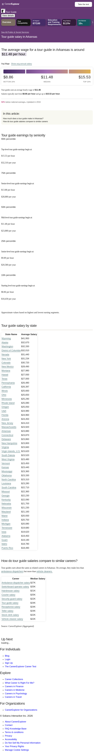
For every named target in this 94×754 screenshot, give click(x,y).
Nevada (5, 354)
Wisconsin (7, 507)
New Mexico (8, 366)
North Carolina (9, 479)
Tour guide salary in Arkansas (19, 36)
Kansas (5, 467)
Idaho (4, 544)
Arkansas (6, 431)
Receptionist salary (11, 607)
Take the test (83, 4)
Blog (7, 656)
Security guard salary (12, 599)
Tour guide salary (10, 603)
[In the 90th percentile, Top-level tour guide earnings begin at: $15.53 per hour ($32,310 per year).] (47, 154)
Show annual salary (21, 64)
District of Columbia (11, 350)
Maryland (6, 511)
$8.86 (9, 79)
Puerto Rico (7, 548)
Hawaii (5, 374)
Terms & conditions (14, 732)
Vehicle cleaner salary (12, 619)
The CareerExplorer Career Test (20, 666)
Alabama (6, 536)
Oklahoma (7, 475)
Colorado (6, 362)
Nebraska (6, 503)
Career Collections (14, 679)
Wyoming (6, 338)
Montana (6, 370)
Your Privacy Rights (14, 746)
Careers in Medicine (14, 690)
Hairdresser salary (10, 590)
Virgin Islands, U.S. (11, 451)
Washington (7, 346)
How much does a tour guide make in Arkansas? (23, 118)
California (6, 386)
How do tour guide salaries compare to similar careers (25, 121)
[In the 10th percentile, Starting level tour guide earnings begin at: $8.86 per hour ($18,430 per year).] (47, 290)
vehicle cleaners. (44, 571)
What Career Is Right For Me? (19, 683)
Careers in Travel (13, 697)
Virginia (5, 447)
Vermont (6, 463)
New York (6, 358)
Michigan (6, 523)
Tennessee (7, 528)
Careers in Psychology (16, 693)
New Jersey (7, 423)
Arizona (5, 419)
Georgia (5, 495)
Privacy (8, 736)
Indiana (5, 520)
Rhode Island (8, 403)
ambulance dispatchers (12, 571)
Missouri (6, 491)
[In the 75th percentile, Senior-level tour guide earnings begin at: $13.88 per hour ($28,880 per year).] (47, 188)
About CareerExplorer (15, 721)
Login (7, 659)
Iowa (4, 532)
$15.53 (85, 79)
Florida (5, 415)
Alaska (5, 342)
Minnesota (7, 399)
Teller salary (7, 611)
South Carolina (9, 487)
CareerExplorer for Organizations (21, 710)
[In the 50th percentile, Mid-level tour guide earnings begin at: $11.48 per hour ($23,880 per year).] (47, 222)
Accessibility (11, 739)
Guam (5, 540)
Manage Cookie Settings (17, 750)
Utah (4, 411)
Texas (4, 378)
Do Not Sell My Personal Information (23, 743)
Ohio (4, 395)
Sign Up (9, 663)
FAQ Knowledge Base (15, 728)
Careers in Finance (14, 686)
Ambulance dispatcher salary (16, 582)
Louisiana (6, 483)
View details (8, 15)
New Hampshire (9, 443)
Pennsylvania (8, 383)
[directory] (47, 117)
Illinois (5, 391)
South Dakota (8, 455)
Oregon (5, 407)
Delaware (6, 439)
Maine (5, 516)
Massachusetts (9, 427)
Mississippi (7, 471)
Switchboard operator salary (15, 586)
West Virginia (8, 459)
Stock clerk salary (10, 615)
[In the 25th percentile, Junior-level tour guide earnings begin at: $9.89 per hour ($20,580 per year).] (47, 256)
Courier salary (8, 595)
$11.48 (47, 79)
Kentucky (6, 499)
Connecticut (7, 435)
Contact (8, 725)
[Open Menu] (38, 4)
